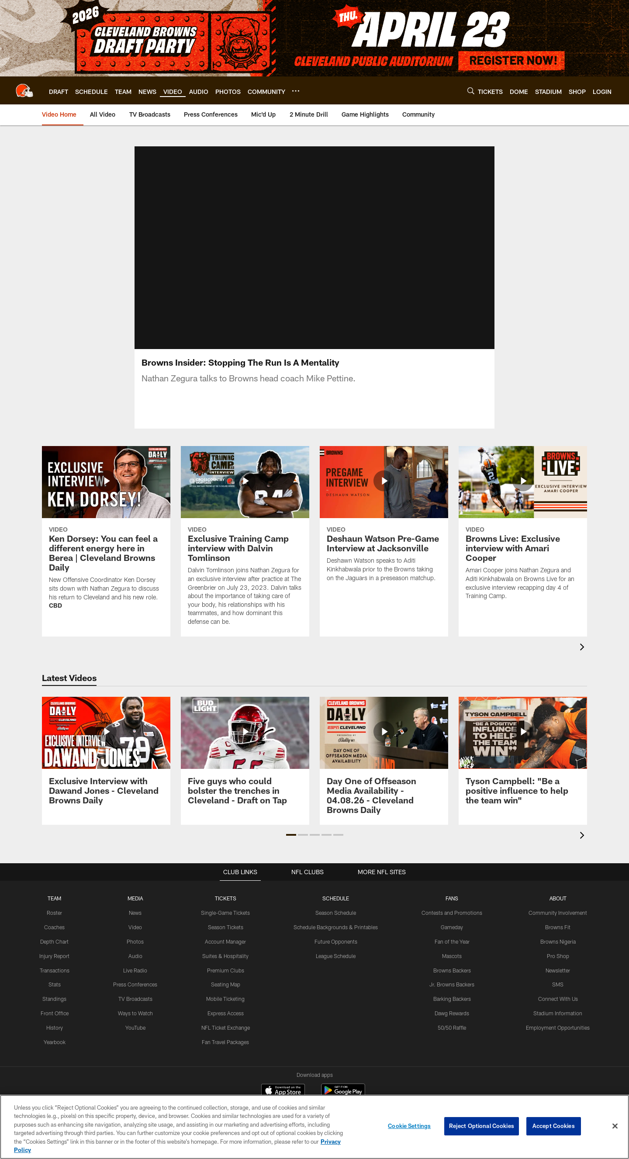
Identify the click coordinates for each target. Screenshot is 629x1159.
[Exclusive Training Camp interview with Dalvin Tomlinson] (245, 552)
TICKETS (225, 909)
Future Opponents (335, 951)
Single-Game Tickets (225, 923)
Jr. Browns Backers (451, 995)
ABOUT (558, 909)
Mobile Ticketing (225, 1009)
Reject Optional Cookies (481, 1125)
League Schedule (336, 966)
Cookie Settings (409, 1125)
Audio (135, 966)
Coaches (54, 937)
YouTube (135, 1037)
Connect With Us (558, 1009)
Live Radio (135, 980)
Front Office (54, 1023)
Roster (54, 923)
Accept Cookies (553, 1125)
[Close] (615, 1126)
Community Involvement (558, 923)
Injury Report (54, 966)
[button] (291, 845)
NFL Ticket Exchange (225, 1037)
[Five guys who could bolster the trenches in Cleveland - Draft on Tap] (245, 766)
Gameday (452, 937)
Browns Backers (452, 980)
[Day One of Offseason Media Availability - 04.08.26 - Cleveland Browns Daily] (384, 771)
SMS (557, 995)
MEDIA (135, 909)
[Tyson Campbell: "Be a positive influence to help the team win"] (523, 766)
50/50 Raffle (452, 1037)
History (54, 1037)
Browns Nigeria (558, 951)
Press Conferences (135, 995)
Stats (54, 995)
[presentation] (583, 658)
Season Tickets (225, 937)
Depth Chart (54, 951)
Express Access (225, 1023)
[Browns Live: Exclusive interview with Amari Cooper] (523, 539)
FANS (452, 909)
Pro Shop (558, 966)
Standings (54, 1009)
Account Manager (225, 951)
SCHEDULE (336, 909)
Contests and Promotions (452, 923)
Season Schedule (335, 923)
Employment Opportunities (558, 1037)
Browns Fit (558, 937)
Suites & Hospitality (225, 966)
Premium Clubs (225, 980)
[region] (314, 1127)
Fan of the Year (452, 951)
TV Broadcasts (135, 1009)
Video (135, 937)
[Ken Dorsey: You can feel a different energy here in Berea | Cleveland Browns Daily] (106, 544)
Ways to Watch (135, 1023)
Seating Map (225, 995)
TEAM (54, 909)
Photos (135, 951)
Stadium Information (557, 1023)
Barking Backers (452, 1009)
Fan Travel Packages (225, 1052)
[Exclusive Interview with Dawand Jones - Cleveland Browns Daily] (106, 766)
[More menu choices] (295, 90)
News (135, 923)
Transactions (54, 980)
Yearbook (55, 1052)
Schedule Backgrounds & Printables (336, 937)
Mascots (452, 966)
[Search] (470, 91)
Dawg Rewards (452, 1023)
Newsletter (558, 980)
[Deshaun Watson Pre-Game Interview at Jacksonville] (384, 530)
